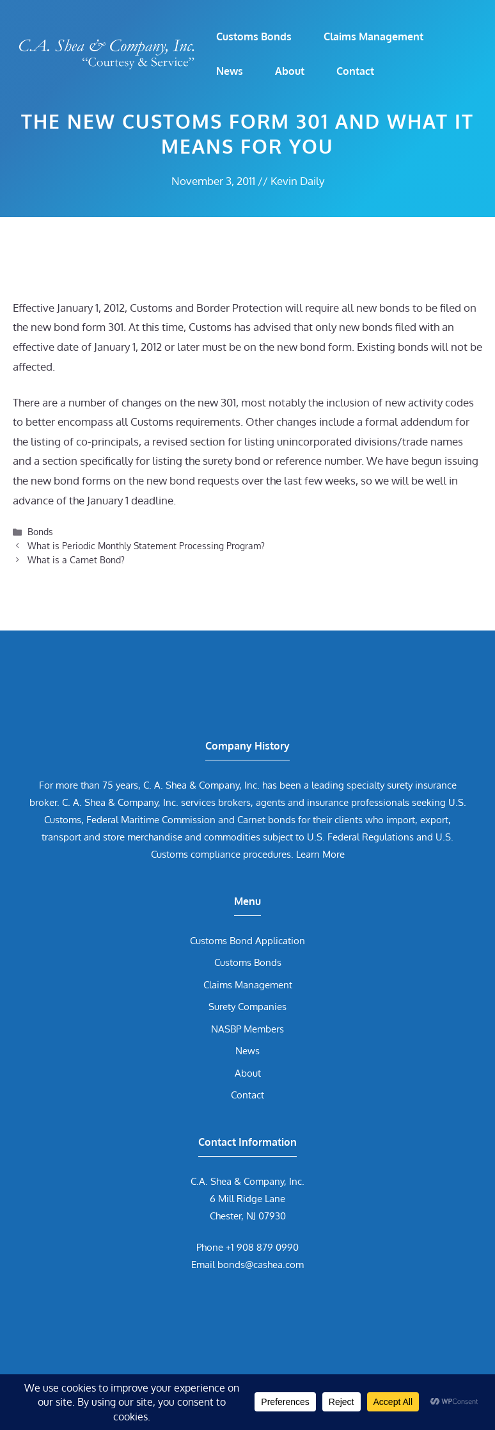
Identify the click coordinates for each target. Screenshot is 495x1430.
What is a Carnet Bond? (76, 559)
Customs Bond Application (247, 941)
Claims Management (373, 36)
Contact (355, 71)
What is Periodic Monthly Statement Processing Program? (146, 545)
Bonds (40, 531)
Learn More (320, 854)
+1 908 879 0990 (262, 1247)
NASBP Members (247, 1029)
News (229, 71)
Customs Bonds (254, 36)
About (289, 71)
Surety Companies (247, 1006)
